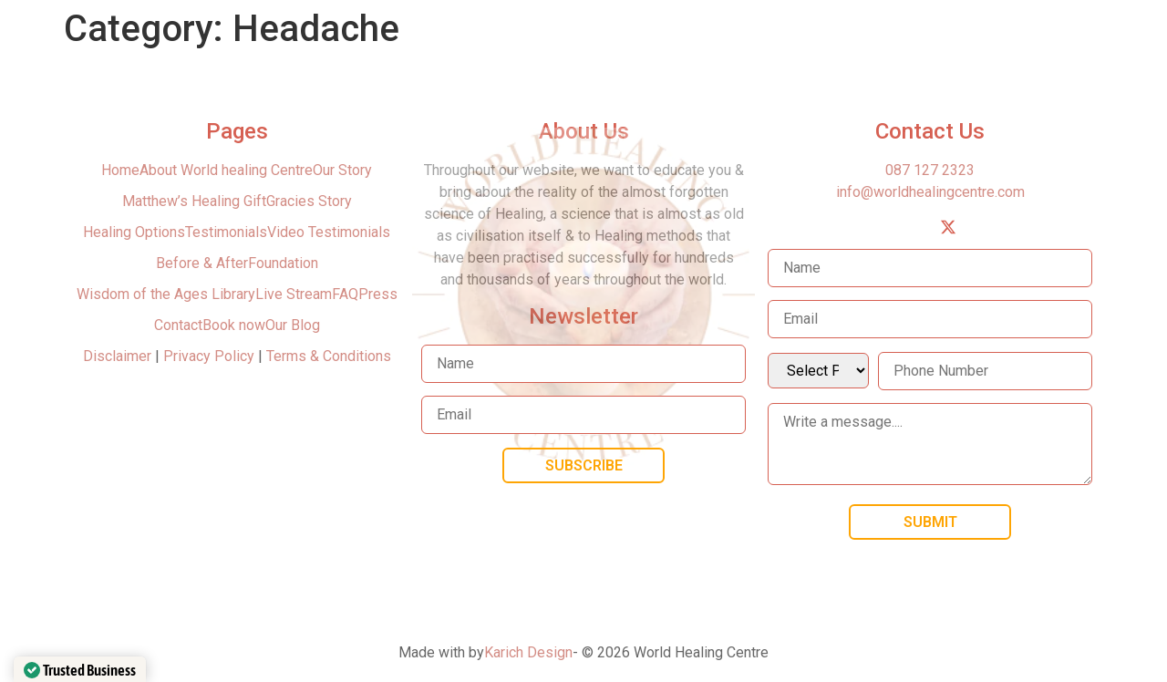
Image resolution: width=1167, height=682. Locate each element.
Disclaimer (119, 356)
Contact (178, 325)
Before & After (202, 263)
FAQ (345, 294)
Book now (233, 325)
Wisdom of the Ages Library (166, 294)
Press (378, 294)
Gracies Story (309, 201)
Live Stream (293, 294)
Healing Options (134, 232)
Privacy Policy (208, 356)
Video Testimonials (328, 232)
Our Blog (292, 325)
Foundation (283, 263)
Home (120, 170)
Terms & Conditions (328, 356)
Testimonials (226, 232)
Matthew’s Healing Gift (194, 201)
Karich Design (528, 652)
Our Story (342, 170)
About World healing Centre (226, 170)
